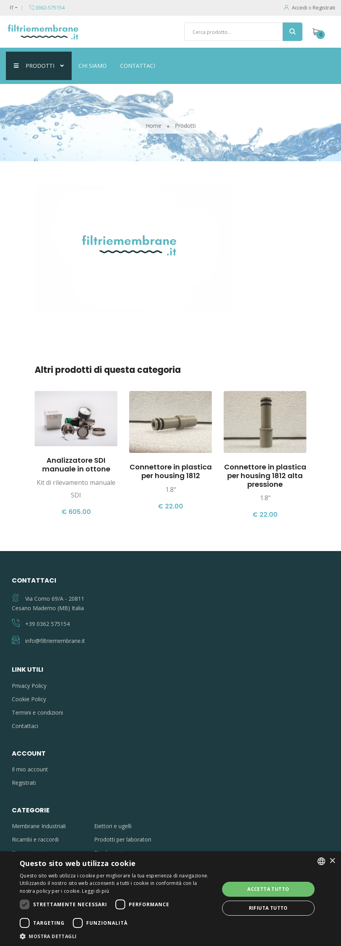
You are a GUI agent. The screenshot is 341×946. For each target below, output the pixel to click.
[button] (116, 936)
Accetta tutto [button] (268, 889)
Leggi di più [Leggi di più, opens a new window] (95, 891)
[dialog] (170, 898)
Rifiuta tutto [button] (268, 908)
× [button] (332, 861)
